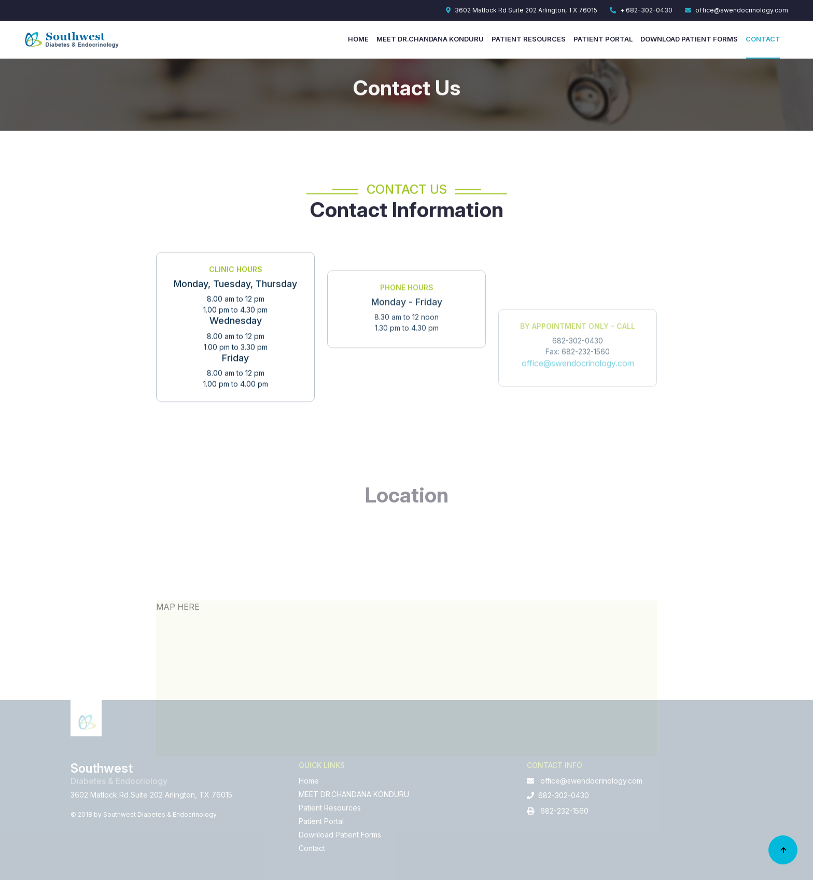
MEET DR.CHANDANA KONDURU (430, 39)
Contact (763, 39)
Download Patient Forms (689, 39)
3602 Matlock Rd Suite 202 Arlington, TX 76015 (521, 10)
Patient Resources (529, 39)
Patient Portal (603, 39)
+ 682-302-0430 (641, 10)
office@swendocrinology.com (736, 10)
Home (358, 39)
